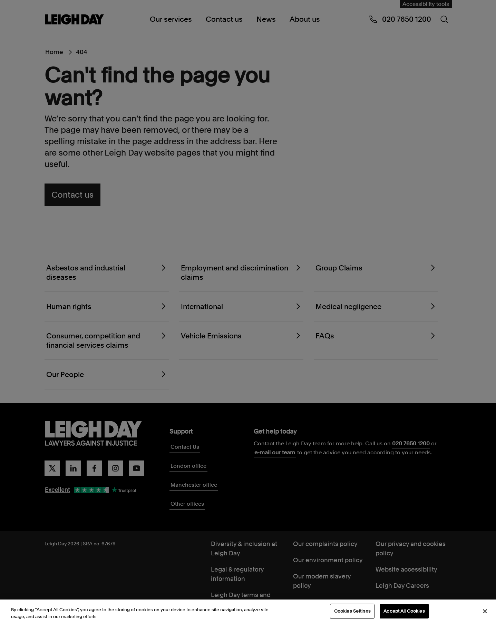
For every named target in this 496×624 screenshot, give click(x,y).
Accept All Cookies (404, 611)
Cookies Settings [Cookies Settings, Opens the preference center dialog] (352, 611)
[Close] (485, 611)
